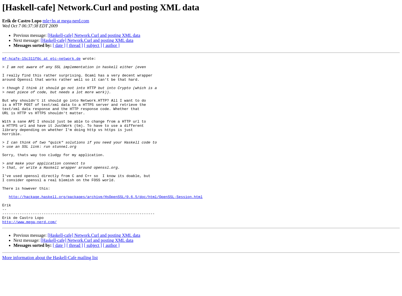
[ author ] (111, 45)
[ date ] (59, 45)
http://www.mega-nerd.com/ (29, 255)
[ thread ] (74, 45)
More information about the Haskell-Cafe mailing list (50, 291)
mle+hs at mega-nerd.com (66, 20)
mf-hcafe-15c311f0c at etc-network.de (41, 59)
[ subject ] (93, 45)
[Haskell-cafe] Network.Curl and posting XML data (94, 35)
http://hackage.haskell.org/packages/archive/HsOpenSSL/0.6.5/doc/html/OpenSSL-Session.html (105, 225)
